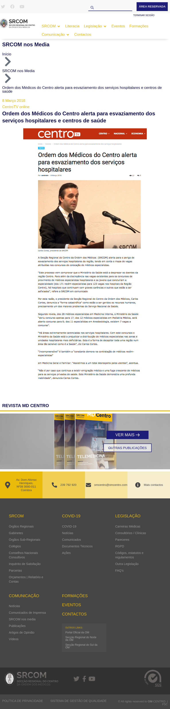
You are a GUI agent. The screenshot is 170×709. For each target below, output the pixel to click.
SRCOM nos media (22, 619)
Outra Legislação (127, 564)
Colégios (15, 546)
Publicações (17, 626)
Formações (75, 596)
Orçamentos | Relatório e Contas (26, 579)
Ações (66, 553)
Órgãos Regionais (21, 526)
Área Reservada (152, 6)
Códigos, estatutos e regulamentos (129, 555)
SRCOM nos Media (25, 44)
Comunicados (71, 539)
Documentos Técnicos (77, 546)
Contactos (74, 614)
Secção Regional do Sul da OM (81, 646)
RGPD (119, 546)
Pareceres (122, 539)
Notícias (67, 533)
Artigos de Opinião (21, 632)
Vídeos (14, 639)
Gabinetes (16, 533)
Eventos (71, 605)
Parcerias (15, 570)
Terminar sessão (144, 15)
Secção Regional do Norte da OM (80, 639)
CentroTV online (15, 107)
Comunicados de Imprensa (27, 612)
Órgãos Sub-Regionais (24, 539)
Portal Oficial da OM (77, 632)
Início (6, 54)
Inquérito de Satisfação (25, 564)
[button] (51, 26)
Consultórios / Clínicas (130, 533)
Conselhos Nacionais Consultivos (23, 555)
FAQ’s (119, 570)
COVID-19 (69, 526)
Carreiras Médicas (127, 526)
